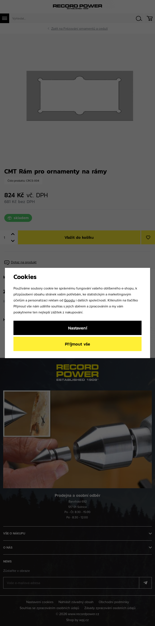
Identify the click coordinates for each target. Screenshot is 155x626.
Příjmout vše (77, 344)
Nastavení (77, 328)
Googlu (69, 300)
